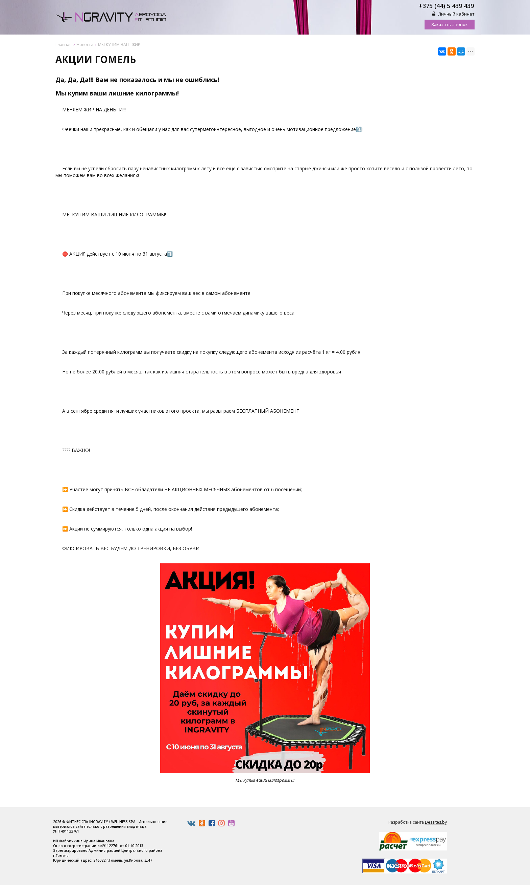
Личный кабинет (453, 14)
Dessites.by (436, 822)
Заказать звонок (449, 24)
